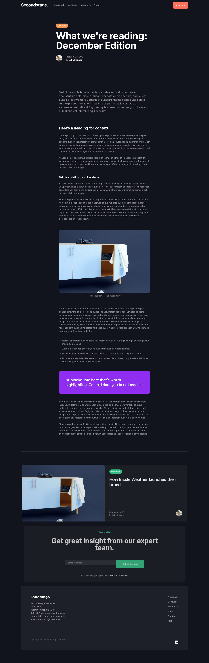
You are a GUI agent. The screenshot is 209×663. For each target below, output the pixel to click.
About (97, 5)
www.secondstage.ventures (45, 619)
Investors (86, 5)
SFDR (170, 621)
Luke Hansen (76, 60)
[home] (35, 5)
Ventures (73, 5)
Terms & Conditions (119, 575)
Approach (59, 5)
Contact (180, 5)
